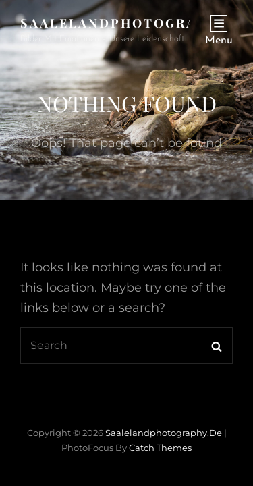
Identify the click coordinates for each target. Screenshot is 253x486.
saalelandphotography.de (136, 23)
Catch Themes (160, 447)
